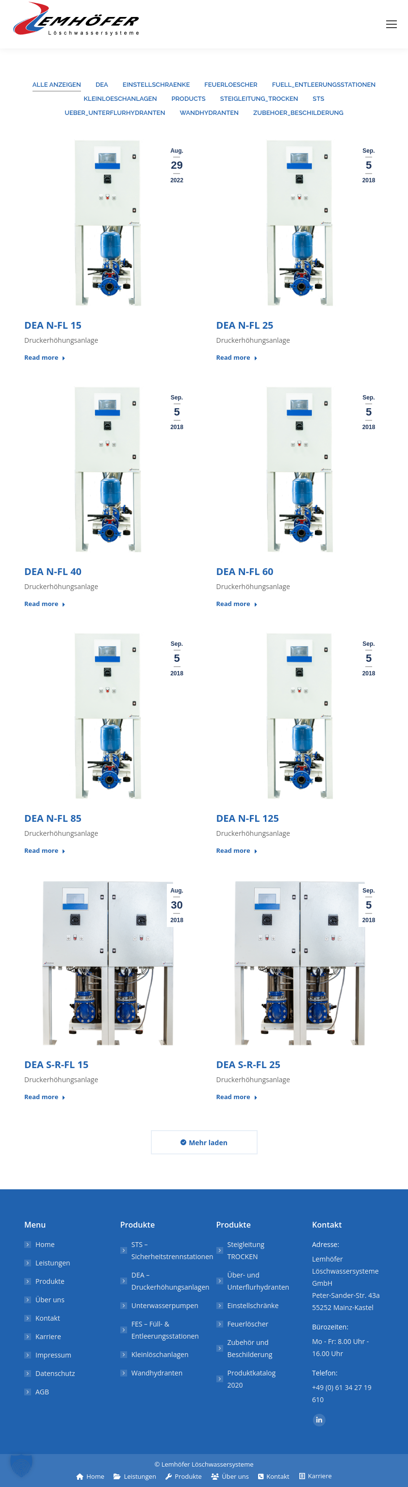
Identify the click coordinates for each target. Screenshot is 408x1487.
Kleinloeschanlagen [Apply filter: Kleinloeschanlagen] (120, 98)
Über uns (50, 1299)
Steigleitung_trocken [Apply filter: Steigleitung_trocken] (259, 98)
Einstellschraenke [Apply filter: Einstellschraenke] (156, 84)
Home (45, 1244)
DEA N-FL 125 (247, 818)
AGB (42, 1391)
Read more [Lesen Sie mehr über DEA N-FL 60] (237, 604)
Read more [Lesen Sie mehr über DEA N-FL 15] (44, 357)
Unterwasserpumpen (164, 1305)
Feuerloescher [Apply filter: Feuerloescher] (230, 84)
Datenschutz (55, 1373)
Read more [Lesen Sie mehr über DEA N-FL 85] (44, 851)
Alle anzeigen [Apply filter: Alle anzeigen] (57, 84)
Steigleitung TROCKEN (246, 1250)
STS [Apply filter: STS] (319, 98)
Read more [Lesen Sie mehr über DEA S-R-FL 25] (237, 1097)
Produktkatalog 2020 (252, 1379)
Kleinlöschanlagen (160, 1354)
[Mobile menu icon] (391, 24)
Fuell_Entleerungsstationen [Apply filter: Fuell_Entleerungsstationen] (324, 84)
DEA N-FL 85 (53, 818)
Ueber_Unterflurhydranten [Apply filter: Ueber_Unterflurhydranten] (115, 112)
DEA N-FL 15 (53, 325)
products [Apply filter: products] (188, 98)
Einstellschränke (253, 1305)
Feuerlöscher (248, 1323)
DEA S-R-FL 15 (56, 1064)
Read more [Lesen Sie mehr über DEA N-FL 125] (237, 851)
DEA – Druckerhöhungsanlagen (170, 1281)
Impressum (53, 1354)
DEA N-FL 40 (53, 571)
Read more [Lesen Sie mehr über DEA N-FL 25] (237, 357)
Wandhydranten (157, 1372)
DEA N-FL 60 (245, 571)
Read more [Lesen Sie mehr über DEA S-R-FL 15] (44, 1097)
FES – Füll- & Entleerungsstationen (165, 1330)
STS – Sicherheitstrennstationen (172, 1250)
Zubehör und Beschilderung (250, 1348)
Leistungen (52, 1262)
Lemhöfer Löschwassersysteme (208, 1464)
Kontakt (47, 1318)
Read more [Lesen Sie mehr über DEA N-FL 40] (44, 604)
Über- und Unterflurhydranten (259, 1281)
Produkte (50, 1281)
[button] (21, 1465)
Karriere (48, 1336)
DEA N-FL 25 (245, 325)
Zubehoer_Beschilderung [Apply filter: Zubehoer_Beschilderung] (298, 112)
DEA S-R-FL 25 (248, 1064)
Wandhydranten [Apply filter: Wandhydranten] (209, 112)
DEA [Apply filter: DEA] (102, 84)
